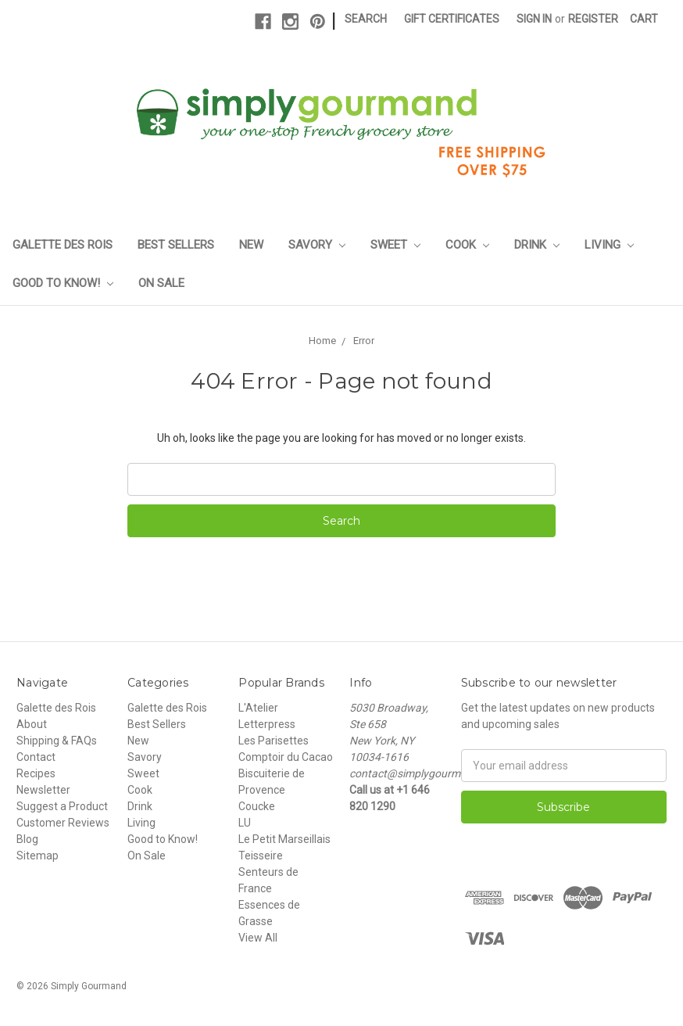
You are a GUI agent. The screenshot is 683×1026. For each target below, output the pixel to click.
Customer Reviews (62, 822)
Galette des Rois (63, 245)
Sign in (534, 19)
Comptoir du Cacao (285, 757)
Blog (27, 839)
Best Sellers (176, 245)
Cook (467, 245)
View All (257, 937)
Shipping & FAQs (56, 740)
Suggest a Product (62, 806)
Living (609, 245)
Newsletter (43, 790)
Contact (35, 757)
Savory (316, 245)
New (251, 245)
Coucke (256, 806)
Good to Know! (63, 283)
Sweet (395, 245)
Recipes (35, 773)
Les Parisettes (273, 740)
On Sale (161, 283)
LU (244, 822)
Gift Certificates (451, 19)
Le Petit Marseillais (284, 839)
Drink (537, 245)
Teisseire (260, 855)
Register (593, 19)
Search (366, 19)
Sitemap (37, 855)
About (31, 724)
